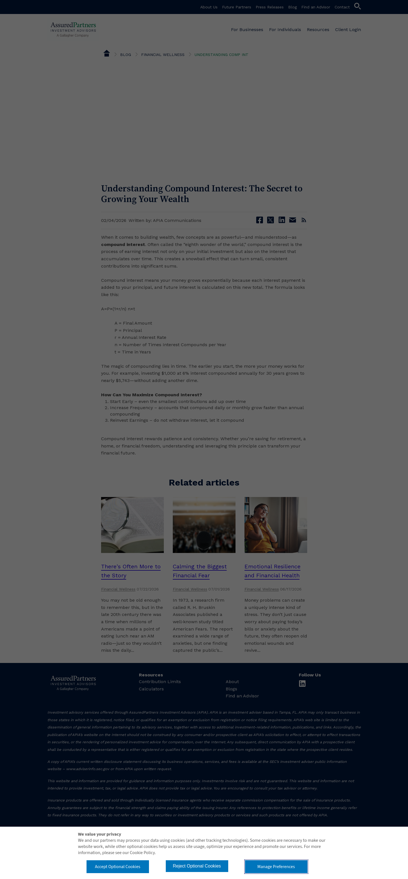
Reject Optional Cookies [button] (197, 866)
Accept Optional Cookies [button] (117, 867)
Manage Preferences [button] (276, 867)
